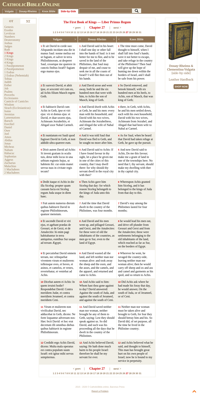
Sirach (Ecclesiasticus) (17, 107)
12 (78, 32)
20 (104, 32)
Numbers (9, 36)
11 (75, 32)
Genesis (9, 26)
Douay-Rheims (28, 11)
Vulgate (9, 11)
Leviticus (9, 33)
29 (133, 32)
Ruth (7, 49)
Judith (7, 81)
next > (117, 27)
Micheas (9, 146)
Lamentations (12, 117)
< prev (77, 27)
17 (94, 32)
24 (117, 32)
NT (28, 21)
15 (88, 32)
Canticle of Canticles (16, 101)
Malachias (10, 166)
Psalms (8, 91)
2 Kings (8, 56)
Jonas (7, 143)
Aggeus (8, 159)
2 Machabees (11, 172)
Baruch (8, 120)
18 (97, 32)
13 (81, 32)
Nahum (8, 149)
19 (101, 32)
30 (137, 32)
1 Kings (8, 52)
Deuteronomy (12, 39)
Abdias (8, 140)
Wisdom (9, 104)
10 (71, 32)
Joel (6, 133)
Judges (8, 46)
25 (120, 32)
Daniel (8, 127)
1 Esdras (9, 72)
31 (140, 32)
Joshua (8, 43)
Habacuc (9, 153)
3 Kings (8, 59)
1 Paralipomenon (14, 65)
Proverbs (9, 94)
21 (107, 32)
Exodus (8, 30)
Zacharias (9, 162)
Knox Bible (48, 11)
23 (114, 32)
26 (123, 32)
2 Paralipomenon (14, 69)
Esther (8, 85)
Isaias (7, 111)
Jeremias (9, 114)
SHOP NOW (181, 86)
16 (91, 32)
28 (130, 32)
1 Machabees (11, 169)
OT (11, 21)
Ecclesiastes (11, 98)
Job (6, 88)
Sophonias (10, 156)
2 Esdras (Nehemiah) (16, 75)
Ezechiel (9, 124)
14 (84, 32)
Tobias (8, 78)
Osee (7, 130)
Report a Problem (99, 391)
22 (110, 32)
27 (127, 32)
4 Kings (8, 62)
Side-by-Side (68, 11)
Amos (7, 137)
